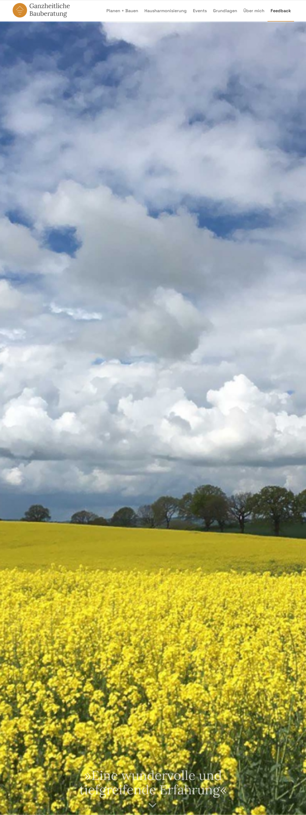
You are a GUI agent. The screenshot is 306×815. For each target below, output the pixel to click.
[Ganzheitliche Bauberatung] (43, 10)
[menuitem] (122, 10)
